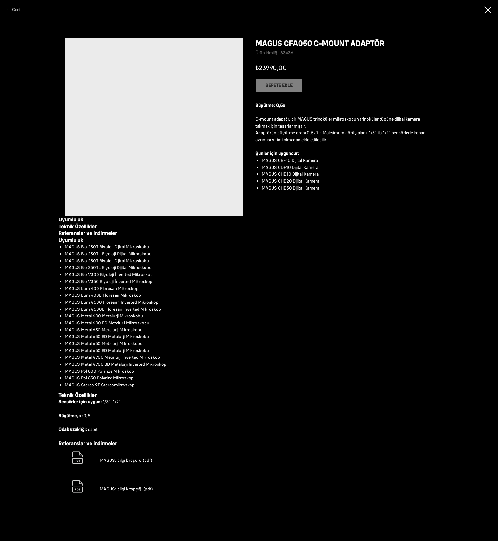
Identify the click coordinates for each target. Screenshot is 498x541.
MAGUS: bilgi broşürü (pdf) (126, 460)
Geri (16, 9)
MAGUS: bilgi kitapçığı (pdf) (126, 489)
